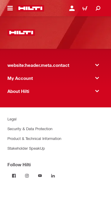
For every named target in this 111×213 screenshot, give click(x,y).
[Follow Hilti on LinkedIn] (52, 175)
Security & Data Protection (29, 128)
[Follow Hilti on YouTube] (39, 175)
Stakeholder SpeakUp (26, 148)
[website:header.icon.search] (97, 8)
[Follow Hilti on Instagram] (26, 175)
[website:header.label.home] (30, 8)
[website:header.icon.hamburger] (10, 8)
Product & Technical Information (34, 138)
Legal (12, 119)
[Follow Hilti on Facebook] (13, 175)
